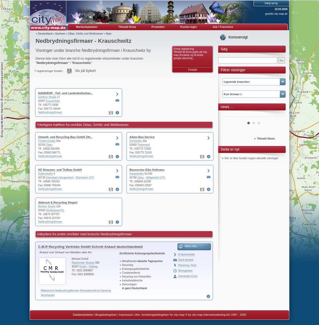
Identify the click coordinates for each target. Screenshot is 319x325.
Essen (83, 266)
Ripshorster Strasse (83, 262)
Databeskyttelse (83, 314)
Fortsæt (192, 69)
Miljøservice (47, 290)
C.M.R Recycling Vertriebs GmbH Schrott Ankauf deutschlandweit (90, 247)
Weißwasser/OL (55, 210)
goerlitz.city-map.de (276, 13)
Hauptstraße (136, 173)
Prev (229, 114)
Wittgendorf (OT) (155, 177)
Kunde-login (188, 26)
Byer (109, 33)
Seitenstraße (45, 173)
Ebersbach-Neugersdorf (59, 177)
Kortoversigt (238, 37)
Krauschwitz (53, 101)
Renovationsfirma (90, 290)
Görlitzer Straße (47, 97)
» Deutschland (44, 33)
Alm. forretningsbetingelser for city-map (159, 314)
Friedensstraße (46, 141)
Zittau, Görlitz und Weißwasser (85, 33)
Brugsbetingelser (106, 314)
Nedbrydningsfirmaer (50, 112)
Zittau (49, 144)
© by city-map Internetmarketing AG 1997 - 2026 (215, 314)
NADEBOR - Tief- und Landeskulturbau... (65, 93)
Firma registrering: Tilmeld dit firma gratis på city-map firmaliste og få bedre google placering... (191, 53)
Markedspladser (87, 26)
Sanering (106, 290)
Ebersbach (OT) (85, 177)
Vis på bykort (85, 71)
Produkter (158, 26)
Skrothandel (47, 295)
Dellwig (93, 266)
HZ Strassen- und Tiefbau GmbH (60, 169)
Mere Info (191, 246)
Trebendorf (143, 144)
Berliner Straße (46, 206)
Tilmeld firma (127, 26)
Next (278, 114)
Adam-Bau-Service (142, 137)
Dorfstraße (135, 141)
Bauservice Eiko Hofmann (147, 169)
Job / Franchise (222, 26)
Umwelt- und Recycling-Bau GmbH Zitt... (65, 137)
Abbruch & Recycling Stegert (57, 202)
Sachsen (60, 33)
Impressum (126, 314)
